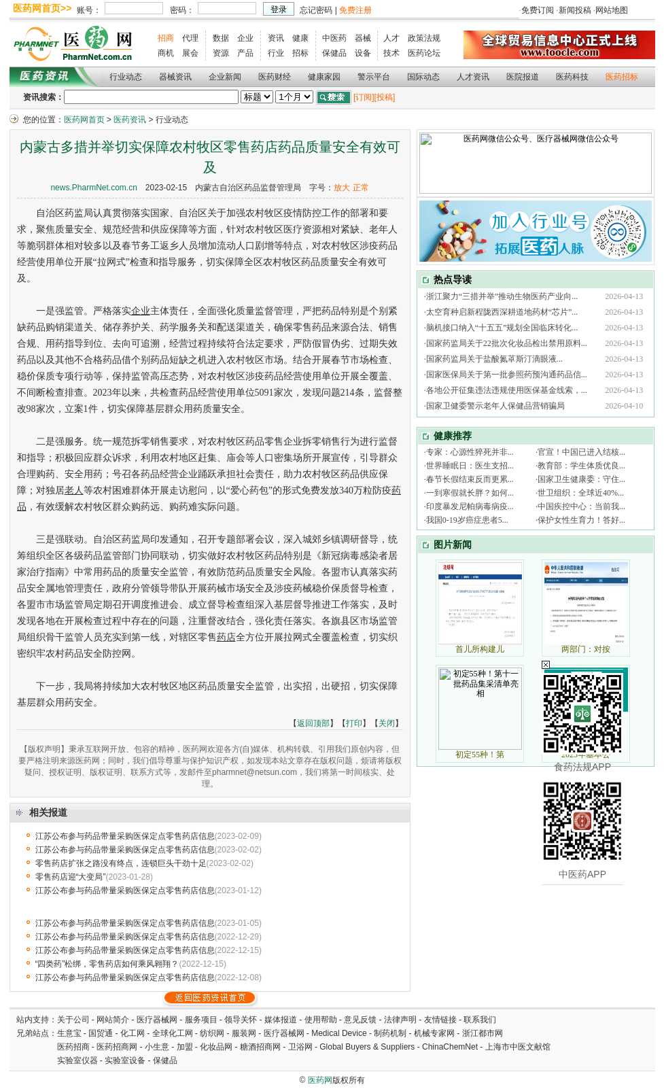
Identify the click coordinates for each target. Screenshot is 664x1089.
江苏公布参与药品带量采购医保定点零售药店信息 (125, 836)
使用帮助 (320, 1019)
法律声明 (400, 1019)
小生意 (157, 1047)
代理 (190, 38)
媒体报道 (280, 1019)
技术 (391, 53)
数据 (221, 38)
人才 (391, 38)
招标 (300, 53)
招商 (166, 38)
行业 (276, 53)
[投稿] (385, 97)
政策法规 (424, 38)
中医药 (334, 38)
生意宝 (69, 1033)
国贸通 (100, 1033)
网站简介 (113, 1019)
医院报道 (522, 77)
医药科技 (572, 77)
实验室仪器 (77, 1060)
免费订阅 (537, 10)
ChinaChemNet (450, 1047)
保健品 (334, 53)
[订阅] (363, 97)
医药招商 (73, 1047)
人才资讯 (473, 77)
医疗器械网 (157, 1019)
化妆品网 (216, 1047)
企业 (245, 38)
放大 (342, 187)
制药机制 (390, 1033)
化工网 (132, 1033)
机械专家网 (434, 1033)
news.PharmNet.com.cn (93, 187)
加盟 (186, 1047)
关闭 (387, 723)
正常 (361, 187)
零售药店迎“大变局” (70, 877)
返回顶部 (313, 723)
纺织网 (212, 1033)
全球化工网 (172, 1033)
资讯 (276, 38)
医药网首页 (84, 119)
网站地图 (611, 10)
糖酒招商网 (260, 1047)
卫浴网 (301, 1047)
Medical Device (338, 1033)
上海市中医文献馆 (518, 1047)
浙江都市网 (482, 1033)
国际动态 (423, 77)
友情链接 (440, 1019)
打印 (354, 723)
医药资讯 (129, 119)
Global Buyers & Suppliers (367, 1047)
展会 (190, 53)
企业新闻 (225, 77)
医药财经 (274, 77)
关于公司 (73, 1019)
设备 (363, 53)
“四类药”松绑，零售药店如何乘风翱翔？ (107, 964)
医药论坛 (424, 53)
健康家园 (324, 77)
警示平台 (373, 77)
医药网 (320, 1080)
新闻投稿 (575, 10)
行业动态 (125, 77)
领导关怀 (240, 1019)
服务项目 (201, 1019)
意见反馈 (360, 1019)
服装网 (244, 1033)
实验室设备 (125, 1060)
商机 (166, 53)
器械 (363, 38)
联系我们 (480, 1019)
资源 (221, 53)
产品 (245, 53)
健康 (300, 38)
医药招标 (622, 77)
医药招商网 (117, 1047)
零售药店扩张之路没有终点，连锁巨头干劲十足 (121, 863)
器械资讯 (175, 77)
